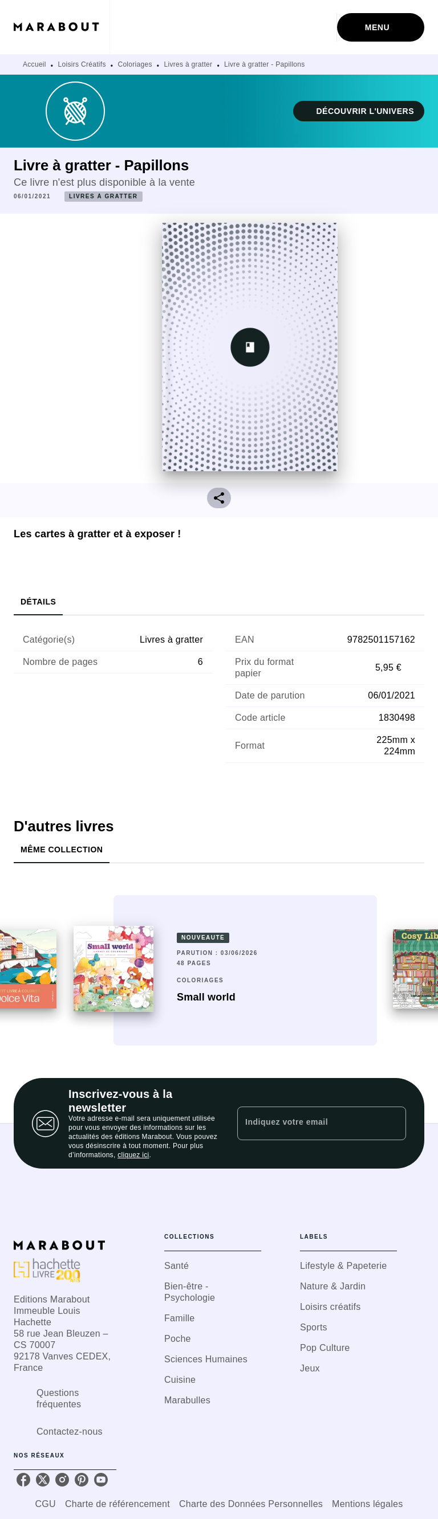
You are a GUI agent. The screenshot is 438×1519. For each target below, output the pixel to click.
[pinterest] (81, 1479)
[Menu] (380, 27)
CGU (45, 1504)
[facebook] (23, 1479)
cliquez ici (133, 1155)
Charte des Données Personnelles (251, 1504)
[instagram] (62, 1479)
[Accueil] (62, 27)
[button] (358, 111)
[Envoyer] (392, 1123)
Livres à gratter (188, 64)
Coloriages (134, 64)
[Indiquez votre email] (307, 1123)
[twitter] (42, 1479)
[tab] (38, 601)
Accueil (34, 64)
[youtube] (101, 1479)
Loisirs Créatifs (82, 64)
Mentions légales (367, 1504)
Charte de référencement (117, 1504)
